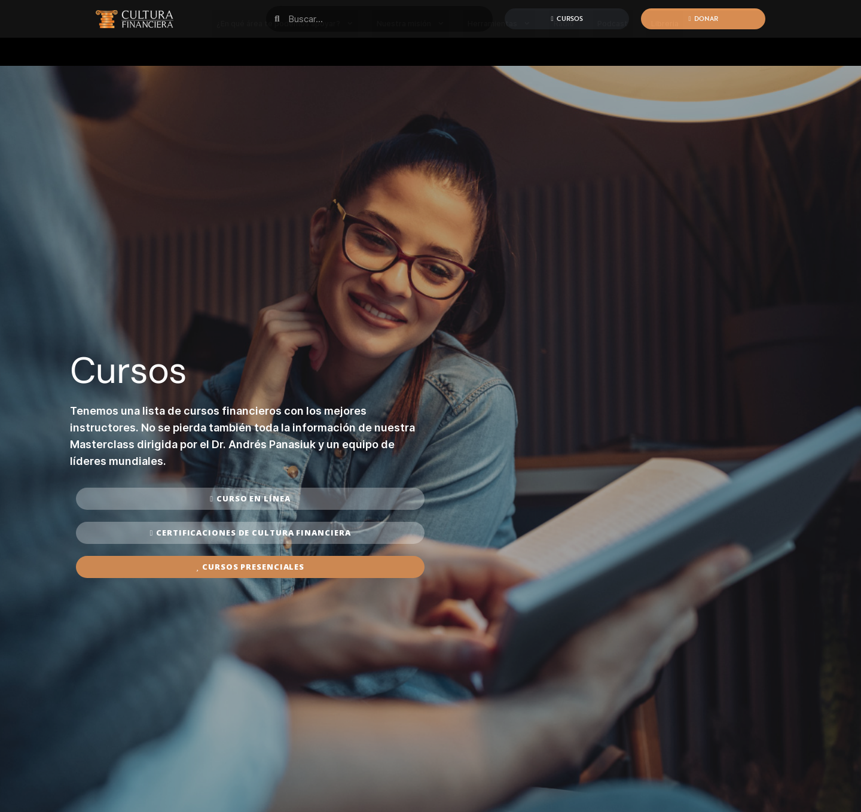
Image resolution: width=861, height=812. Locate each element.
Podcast (612, 50)
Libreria (665, 50)
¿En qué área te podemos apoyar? (284, 50)
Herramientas (499, 50)
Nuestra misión (410, 50)
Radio (564, 50)
